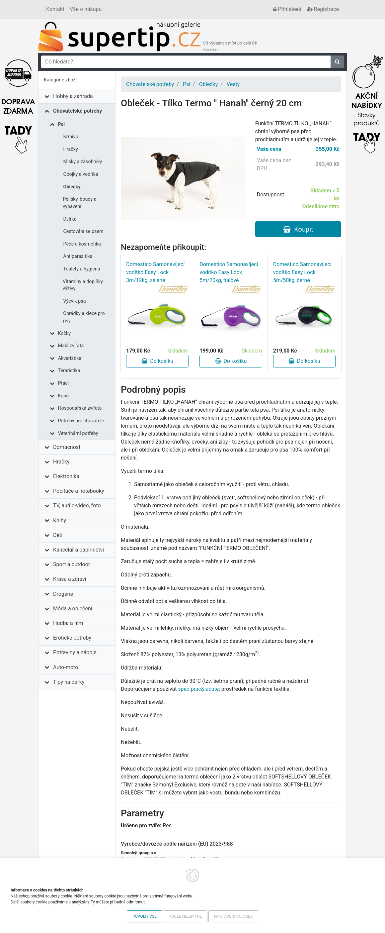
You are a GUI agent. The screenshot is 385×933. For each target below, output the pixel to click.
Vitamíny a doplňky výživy (83, 285)
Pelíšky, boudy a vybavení (79, 202)
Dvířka (70, 219)
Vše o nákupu (86, 9)
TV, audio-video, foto (77, 505)
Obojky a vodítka (80, 174)
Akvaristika (70, 358)
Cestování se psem (83, 231)
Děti (57, 535)
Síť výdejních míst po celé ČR (230, 46)
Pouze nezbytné (185, 916)
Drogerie (63, 594)
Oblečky (72, 187)
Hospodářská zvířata (80, 408)
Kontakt (55, 9)
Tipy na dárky (68, 682)
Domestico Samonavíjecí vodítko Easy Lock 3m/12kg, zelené (155, 272)
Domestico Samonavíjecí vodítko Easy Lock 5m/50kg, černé (302, 272)
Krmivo (70, 137)
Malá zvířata (71, 346)
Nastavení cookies (233, 916)
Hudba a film (68, 623)
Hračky (70, 149)
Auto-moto (65, 667)
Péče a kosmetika (82, 244)
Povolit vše (144, 916)
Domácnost (66, 447)
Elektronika (66, 476)
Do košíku (157, 361)
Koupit (298, 229)
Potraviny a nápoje (75, 652)
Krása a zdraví (69, 579)
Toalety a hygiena (81, 269)
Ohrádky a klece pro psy (84, 317)
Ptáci (63, 383)
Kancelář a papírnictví (78, 550)
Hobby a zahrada (73, 96)
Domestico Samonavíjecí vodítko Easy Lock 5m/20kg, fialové (228, 272)
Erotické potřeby (72, 638)
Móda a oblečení (72, 608)
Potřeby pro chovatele (81, 421)
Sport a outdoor (71, 564)
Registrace (323, 9)
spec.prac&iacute (198, 689)
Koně (63, 396)
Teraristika (69, 370)
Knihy (59, 520)
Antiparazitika (78, 256)
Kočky (64, 333)
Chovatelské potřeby (77, 111)
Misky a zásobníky (82, 161)
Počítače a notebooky (78, 491)
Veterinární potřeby (78, 433)
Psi (61, 124)
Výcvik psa (74, 301)
